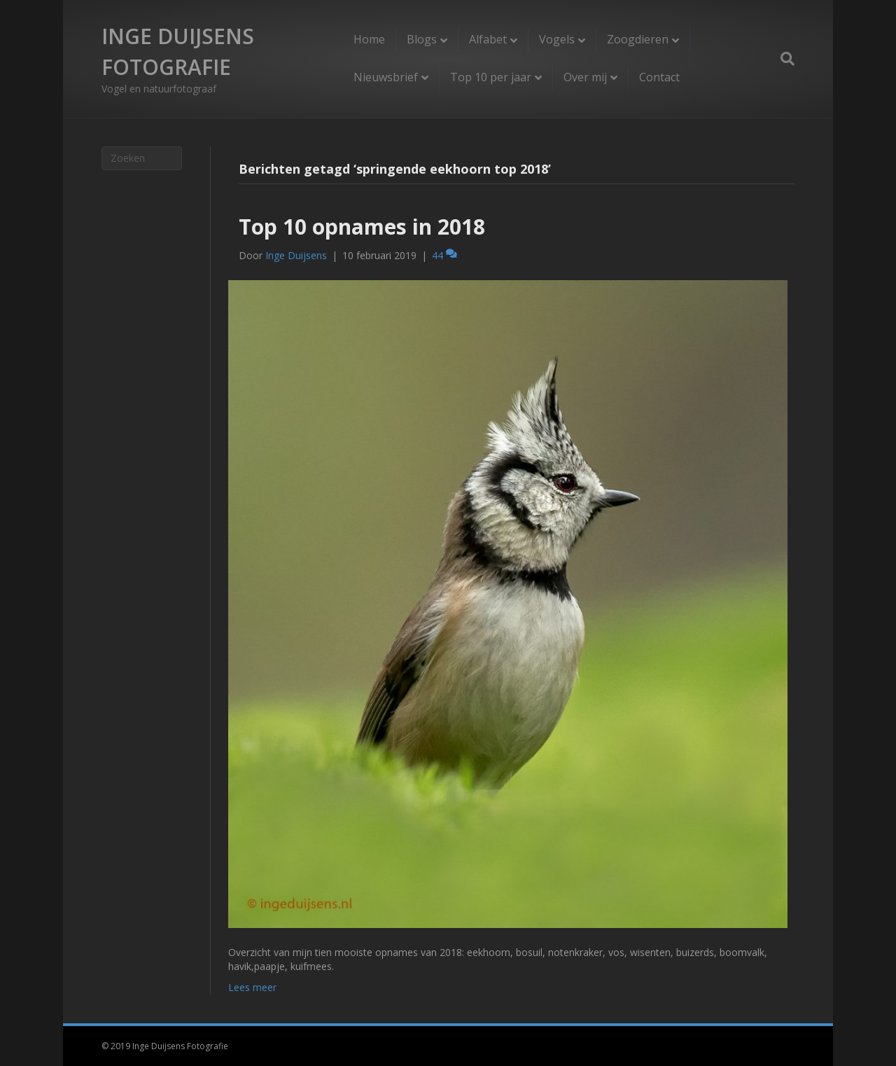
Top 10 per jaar (490, 77)
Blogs (422, 39)
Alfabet (488, 39)
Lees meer (252, 987)
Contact (659, 77)
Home (369, 39)
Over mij (585, 77)
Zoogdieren (637, 39)
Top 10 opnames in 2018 (362, 226)
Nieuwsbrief (386, 77)
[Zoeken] (782, 59)
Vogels (557, 39)
